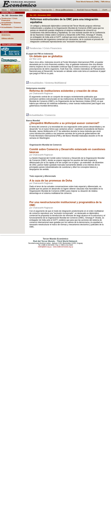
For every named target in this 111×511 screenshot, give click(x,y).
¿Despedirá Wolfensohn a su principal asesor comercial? (64, 123)
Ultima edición (7, 38)
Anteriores (5, 35)
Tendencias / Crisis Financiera (9, 19)
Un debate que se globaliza (45, 56)
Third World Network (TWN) (87, 2)
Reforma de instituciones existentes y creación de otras (63, 90)
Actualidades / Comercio (11, 27)
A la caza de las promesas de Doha (50, 180)
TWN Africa (105, 2)
